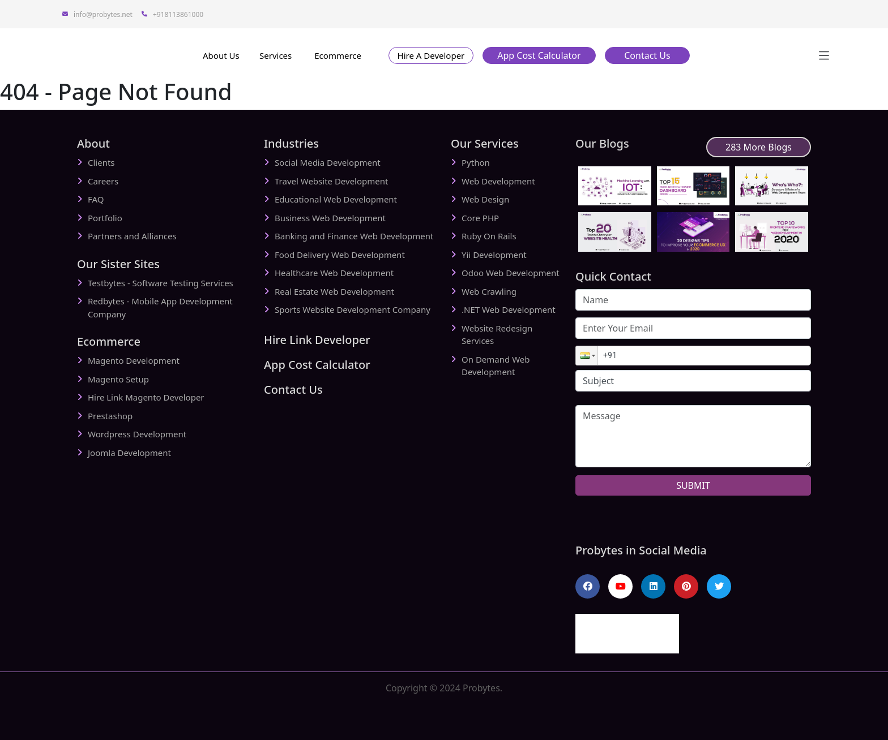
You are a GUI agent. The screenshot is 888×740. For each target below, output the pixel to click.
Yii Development (494, 254)
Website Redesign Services (497, 334)
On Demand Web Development (496, 366)
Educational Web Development (336, 199)
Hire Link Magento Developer (146, 397)
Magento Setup (118, 379)
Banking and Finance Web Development (354, 236)
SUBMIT (693, 485)
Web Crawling (489, 291)
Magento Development (134, 360)
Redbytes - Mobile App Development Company (160, 307)
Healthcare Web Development (334, 272)
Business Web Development (330, 217)
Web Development (498, 181)
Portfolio (105, 217)
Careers (103, 181)
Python (476, 162)
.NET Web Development (509, 309)
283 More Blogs (758, 147)
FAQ (96, 199)
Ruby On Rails (489, 236)
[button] (430, 55)
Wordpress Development (137, 434)
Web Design (485, 199)
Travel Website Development (331, 181)
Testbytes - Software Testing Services (160, 283)
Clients (101, 162)
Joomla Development (129, 452)
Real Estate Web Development (334, 291)
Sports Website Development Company (352, 309)
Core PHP (480, 217)
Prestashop (110, 415)
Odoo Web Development (511, 272)
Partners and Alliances (132, 236)
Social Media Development (328, 162)
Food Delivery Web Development (340, 254)
